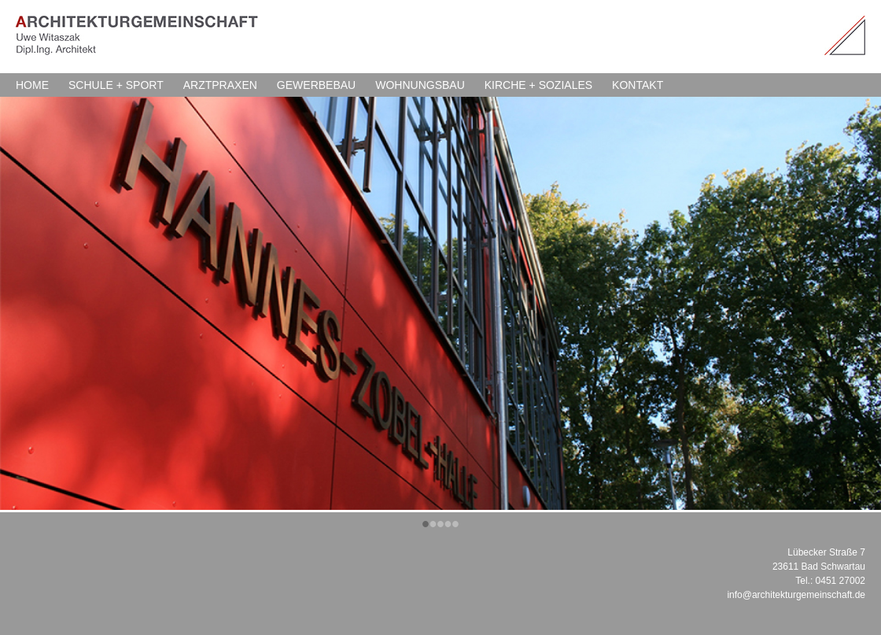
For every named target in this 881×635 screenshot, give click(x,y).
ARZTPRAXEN (220, 85)
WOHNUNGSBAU (420, 85)
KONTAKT (637, 85)
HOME (32, 85)
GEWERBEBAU (316, 85)
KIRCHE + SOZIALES (538, 85)
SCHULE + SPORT (116, 85)
